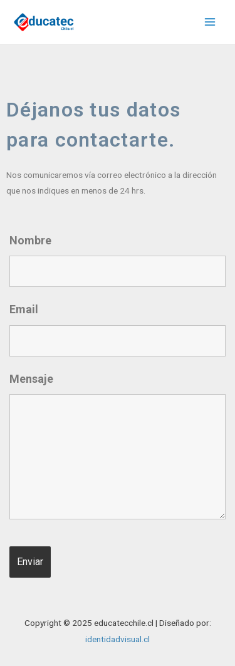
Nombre (30, 240)
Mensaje (31, 378)
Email (23, 309)
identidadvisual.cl (117, 639)
